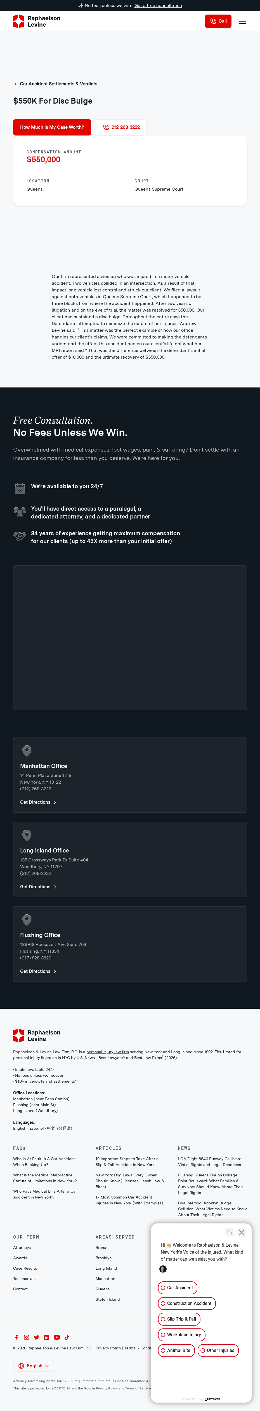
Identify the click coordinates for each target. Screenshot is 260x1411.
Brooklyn (104, 1258)
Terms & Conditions (142, 1348)
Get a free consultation (158, 5)
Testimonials (24, 1278)
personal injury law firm (107, 1052)
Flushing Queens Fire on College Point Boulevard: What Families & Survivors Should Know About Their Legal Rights (210, 1184)
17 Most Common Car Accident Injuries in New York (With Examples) (129, 1200)
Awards (20, 1258)
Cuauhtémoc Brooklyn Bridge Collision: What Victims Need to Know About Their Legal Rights (212, 1209)
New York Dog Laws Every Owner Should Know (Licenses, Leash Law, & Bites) (130, 1181)
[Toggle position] (229, 1232)
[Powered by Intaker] (212, 1399)
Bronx (101, 1247)
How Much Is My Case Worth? (52, 127)
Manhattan (105, 1278)
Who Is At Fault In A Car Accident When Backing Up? (44, 1162)
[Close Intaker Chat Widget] (241, 1232)
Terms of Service (138, 1388)
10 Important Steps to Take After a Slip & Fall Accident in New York (127, 1162)
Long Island (106, 1268)
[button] (241, 21)
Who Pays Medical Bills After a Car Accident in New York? (45, 1194)
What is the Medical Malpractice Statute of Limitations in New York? (45, 1178)
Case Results (25, 1268)
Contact (20, 1289)
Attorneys (22, 1247)
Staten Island (108, 1299)
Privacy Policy (108, 1348)
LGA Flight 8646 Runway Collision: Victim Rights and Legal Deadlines (209, 1162)
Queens (103, 1289)
